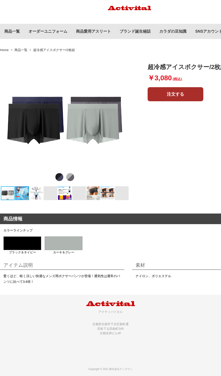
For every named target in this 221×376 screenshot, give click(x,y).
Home (4, 50)
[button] (125, 120)
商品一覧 (20, 50)
